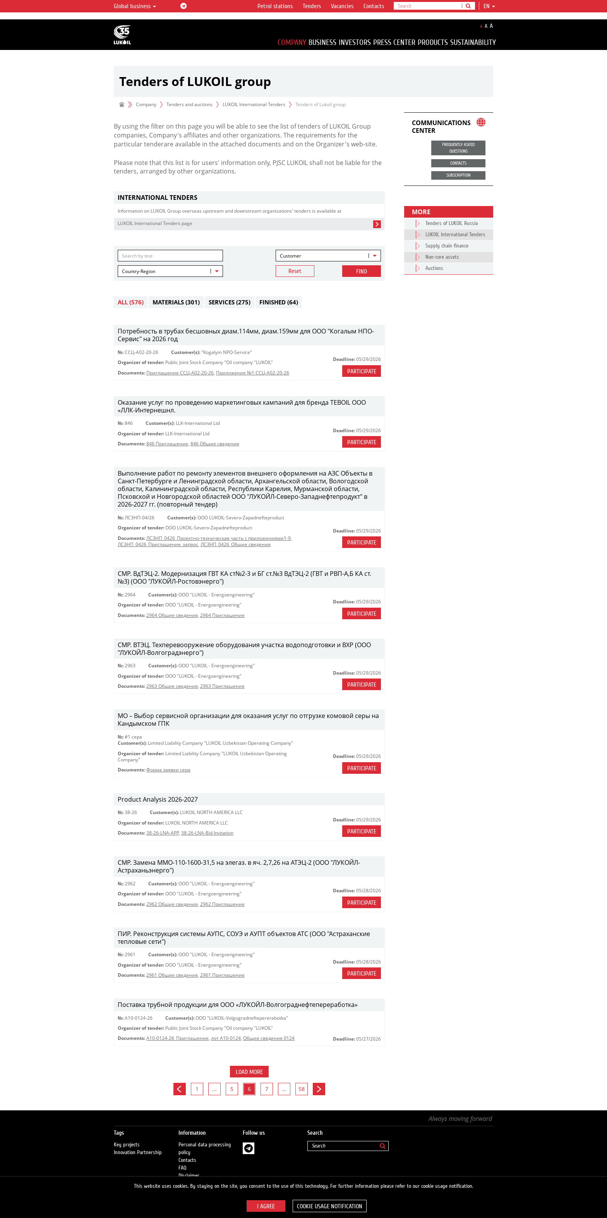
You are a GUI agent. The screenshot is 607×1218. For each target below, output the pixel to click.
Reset (295, 271)
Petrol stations (275, 6)
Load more (249, 1072)
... (214, 1089)
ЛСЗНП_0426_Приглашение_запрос (158, 544)
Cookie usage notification (329, 1206)
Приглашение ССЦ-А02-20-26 (180, 373)
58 (301, 1089)
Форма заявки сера (168, 770)
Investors (355, 42)
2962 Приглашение (222, 904)
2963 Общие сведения (172, 686)
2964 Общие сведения (172, 615)
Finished (278, 302)
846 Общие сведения (214, 444)
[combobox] (328, 255)
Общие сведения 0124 (269, 1038)
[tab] (249, 198)
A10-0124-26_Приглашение (177, 1038)
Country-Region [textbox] (138, 271)
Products (433, 42)
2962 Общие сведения (172, 904)
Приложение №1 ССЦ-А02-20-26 (252, 373)
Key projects (127, 1145)
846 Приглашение (167, 444)
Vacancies (342, 6)
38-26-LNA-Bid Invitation (207, 833)
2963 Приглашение (222, 686)
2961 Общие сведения (172, 975)
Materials (176, 302)
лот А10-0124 (226, 1038)
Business (322, 42)
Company (292, 42)
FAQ (182, 1168)
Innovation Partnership (138, 1152)
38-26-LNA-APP (162, 833)
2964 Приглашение (222, 615)
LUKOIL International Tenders (254, 104)
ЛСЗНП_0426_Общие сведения (236, 544)
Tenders (312, 6)
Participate (361, 371)
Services (229, 302)
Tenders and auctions (189, 104)
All (131, 302)
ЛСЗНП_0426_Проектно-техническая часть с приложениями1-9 (218, 538)
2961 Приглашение (222, 975)
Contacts (374, 6)
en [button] (489, 6)
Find (361, 271)
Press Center (394, 42)
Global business (135, 6)
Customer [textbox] (290, 256)
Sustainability (473, 42)
